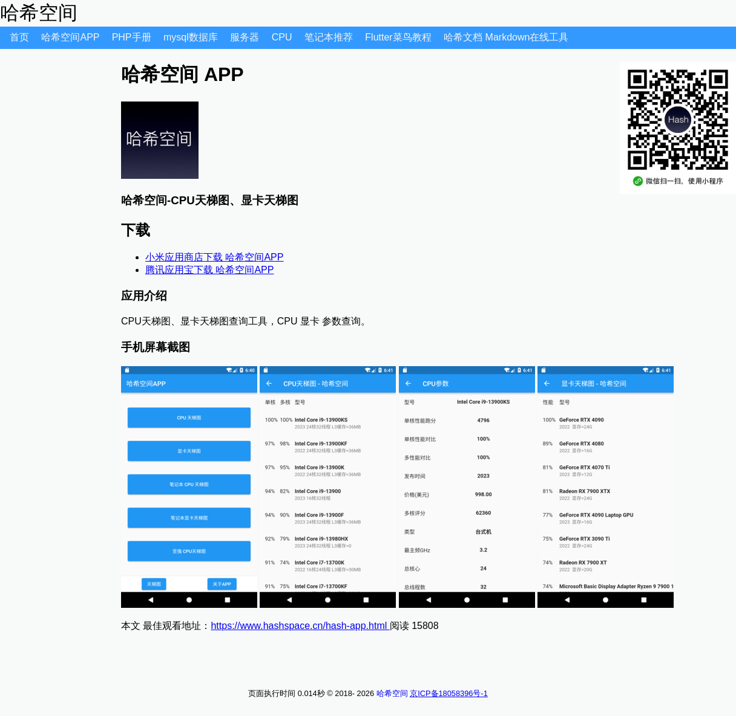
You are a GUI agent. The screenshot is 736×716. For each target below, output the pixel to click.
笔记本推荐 (329, 37)
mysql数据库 (191, 37)
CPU (283, 37)
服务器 (245, 37)
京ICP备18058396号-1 (449, 693)
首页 (20, 37)
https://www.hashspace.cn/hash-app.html (300, 626)
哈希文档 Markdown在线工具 (506, 37)
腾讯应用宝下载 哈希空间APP (209, 270)
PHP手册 (133, 37)
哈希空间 (392, 693)
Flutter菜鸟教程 (399, 37)
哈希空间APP (71, 37)
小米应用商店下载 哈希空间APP (214, 257)
